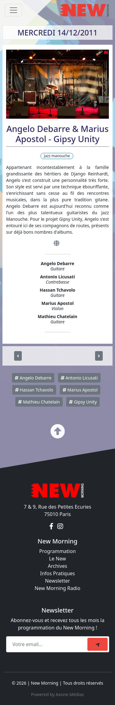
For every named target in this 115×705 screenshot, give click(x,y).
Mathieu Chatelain (39, 402)
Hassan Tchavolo (34, 390)
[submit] (97, 644)
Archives (57, 566)
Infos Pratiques (57, 573)
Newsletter (57, 580)
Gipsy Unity (83, 402)
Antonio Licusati (79, 378)
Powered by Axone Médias (57, 694)
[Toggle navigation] (13, 10)
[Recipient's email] (48, 644)
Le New (57, 558)
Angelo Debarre (33, 378)
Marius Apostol (80, 390)
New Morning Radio (57, 588)
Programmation (57, 551)
